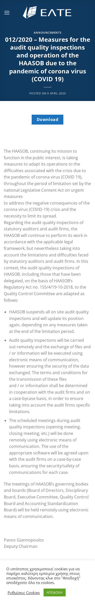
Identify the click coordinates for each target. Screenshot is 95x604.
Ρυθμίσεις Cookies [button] (24, 592)
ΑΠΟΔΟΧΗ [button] (55, 592)
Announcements (47, 32)
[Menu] (7, 12)
